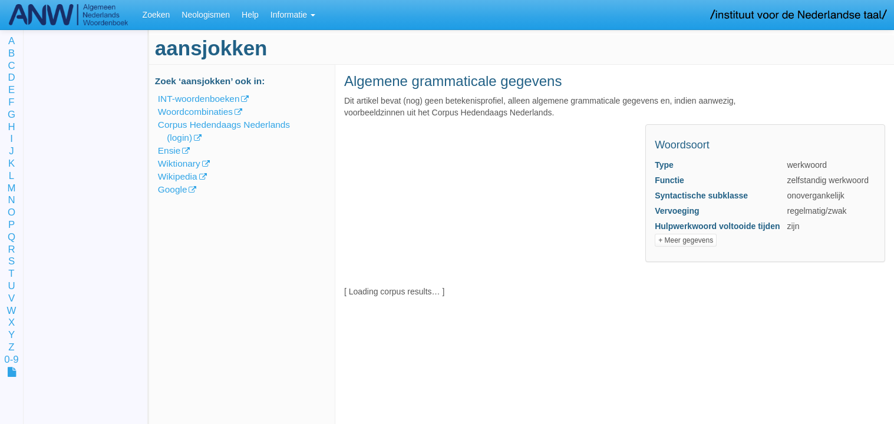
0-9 (11, 360)
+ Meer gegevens (685, 240)
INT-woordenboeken (199, 99)
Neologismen (206, 14)
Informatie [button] (292, 14)
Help (250, 14)
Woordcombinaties (195, 112)
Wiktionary (179, 163)
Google (172, 189)
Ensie (169, 150)
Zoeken (156, 14)
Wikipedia (177, 176)
